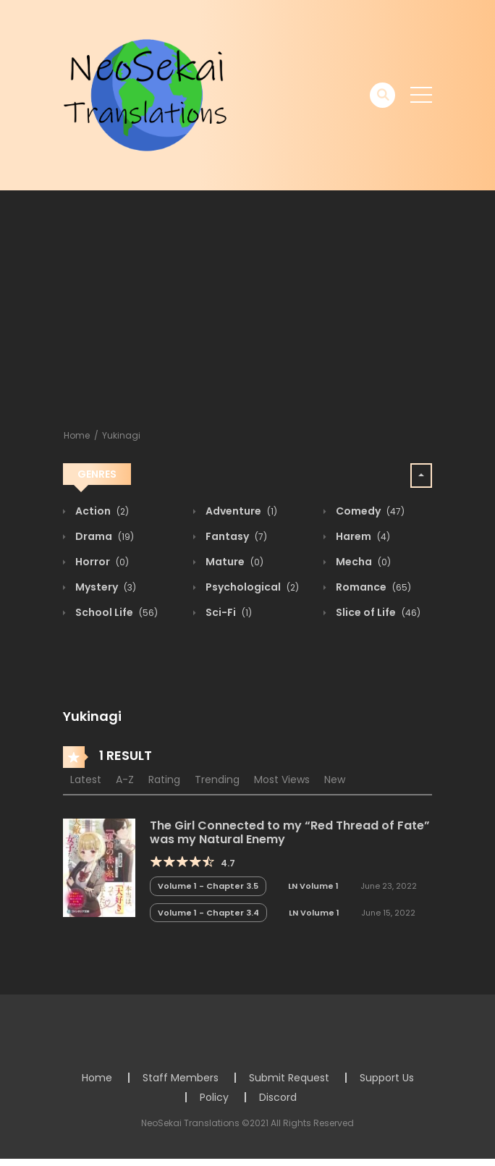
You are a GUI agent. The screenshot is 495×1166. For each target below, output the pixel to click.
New (334, 779)
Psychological (251, 587)
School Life (115, 612)
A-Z (125, 779)
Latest (85, 779)
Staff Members (181, 1077)
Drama (103, 536)
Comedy (369, 511)
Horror (101, 561)
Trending (217, 779)
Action (101, 511)
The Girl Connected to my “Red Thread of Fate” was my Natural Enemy (290, 832)
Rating (164, 779)
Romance (372, 587)
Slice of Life (377, 612)
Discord (278, 1097)
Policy (214, 1097)
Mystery (104, 587)
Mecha (362, 561)
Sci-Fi (227, 612)
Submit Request (289, 1077)
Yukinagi (121, 435)
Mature (233, 561)
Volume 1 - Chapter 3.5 (208, 886)
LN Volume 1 (313, 886)
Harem (362, 536)
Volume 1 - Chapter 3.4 (208, 912)
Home (77, 435)
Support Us (387, 1077)
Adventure (240, 511)
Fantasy (235, 536)
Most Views (282, 779)
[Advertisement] (247, 299)
